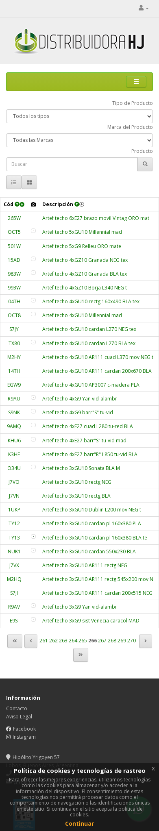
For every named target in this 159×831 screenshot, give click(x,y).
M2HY (14, 357)
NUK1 (14, 551)
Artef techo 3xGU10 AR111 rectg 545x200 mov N (97, 579)
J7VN (14, 495)
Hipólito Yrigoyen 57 (33, 757)
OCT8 (14, 315)
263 (63, 640)
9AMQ (14, 426)
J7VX (14, 565)
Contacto (16, 708)
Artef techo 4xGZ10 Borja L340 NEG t (84, 287)
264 (73, 640)
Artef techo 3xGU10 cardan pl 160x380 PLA (91, 523)
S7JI (14, 593)
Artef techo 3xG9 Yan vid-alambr (79, 606)
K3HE (14, 454)
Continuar (79, 823)
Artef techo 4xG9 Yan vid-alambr (79, 398)
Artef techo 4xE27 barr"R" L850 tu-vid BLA (89, 454)
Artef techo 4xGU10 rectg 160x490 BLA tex (90, 301)
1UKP (14, 509)
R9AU (14, 398)
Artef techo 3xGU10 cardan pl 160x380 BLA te (94, 537)
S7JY (14, 329)
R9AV (14, 606)
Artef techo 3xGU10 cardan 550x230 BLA (89, 551)
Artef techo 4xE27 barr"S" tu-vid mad (84, 440)
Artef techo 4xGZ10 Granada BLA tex (84, 273)
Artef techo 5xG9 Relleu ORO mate (81, 246)
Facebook (24, 728)
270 (131, 640)
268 (112, 640)
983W (14, 273)
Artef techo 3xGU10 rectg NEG (76, 482)
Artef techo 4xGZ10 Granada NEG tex (85, 260)
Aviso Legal (19, 716)
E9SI (14, 620)
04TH (14, 301)
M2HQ (14, 579)
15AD (14, 260)
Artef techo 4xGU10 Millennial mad (82, 315)
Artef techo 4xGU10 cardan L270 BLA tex (88, 343)
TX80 (14, 343)
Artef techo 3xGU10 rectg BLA (76, 495)
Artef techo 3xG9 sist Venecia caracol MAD (90, 620)
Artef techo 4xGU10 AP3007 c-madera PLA (90, 384)
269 (122, 640)
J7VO (14, 482)
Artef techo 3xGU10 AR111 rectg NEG (84, 565)
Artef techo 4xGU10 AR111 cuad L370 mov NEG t (97, 357)
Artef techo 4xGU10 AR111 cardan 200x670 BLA (97, 371)
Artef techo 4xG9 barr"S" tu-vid (77, 412)
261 (43, 640)
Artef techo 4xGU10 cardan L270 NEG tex (89, 329)
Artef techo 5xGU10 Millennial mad (82, 231)
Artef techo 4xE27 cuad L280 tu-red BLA (87, 426)
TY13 (14, 537)
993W (14, 287)
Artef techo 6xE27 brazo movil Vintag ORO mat (95, 218)
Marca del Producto (130, 127)
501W (14, 246)
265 (82, 640)
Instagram (24, 736)
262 (53, 640)
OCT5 (14, 231)
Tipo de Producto (132, 103)
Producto (142, 151)
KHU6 (14, 440)
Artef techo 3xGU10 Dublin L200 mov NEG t (91, 509)
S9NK (14, 412)
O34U (14, 468)
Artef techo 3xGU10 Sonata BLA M (81, 468)
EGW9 (14, 384)
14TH (14, 371)
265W (14, 218)
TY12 (14, 523)
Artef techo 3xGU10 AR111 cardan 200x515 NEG (97, 593)
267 (102, 640)
